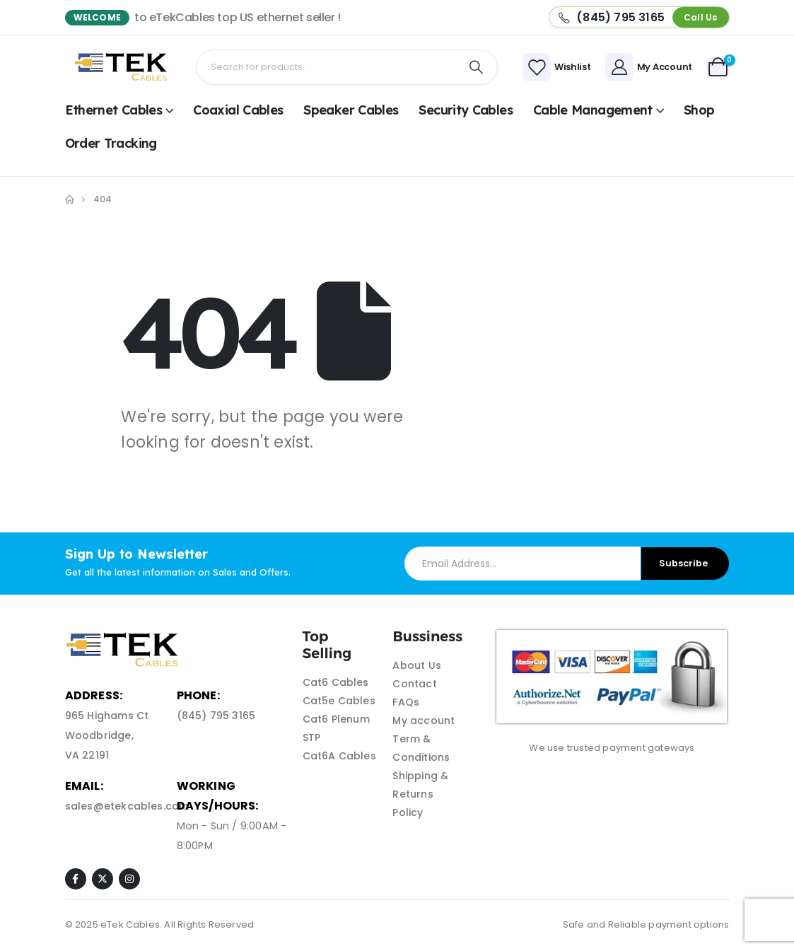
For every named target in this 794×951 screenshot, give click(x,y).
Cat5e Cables (339, 701)
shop (699, 110)
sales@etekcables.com (127, 806)
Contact (414, 684)
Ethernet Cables (114, 110)
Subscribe (683, 563)
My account (423, 720)
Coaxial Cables (238, 110)
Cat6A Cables (339, 756)
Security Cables (466, 110)
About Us (416, 665)
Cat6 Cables (336, 682)
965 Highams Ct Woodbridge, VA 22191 (107, 735)
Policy (407, 812)
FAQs (405, 702)
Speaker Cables (350, 110)
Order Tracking (111, 143)
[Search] (476, 67)
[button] (700, 17)
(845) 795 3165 (216, 715)
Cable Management (593, 110)
